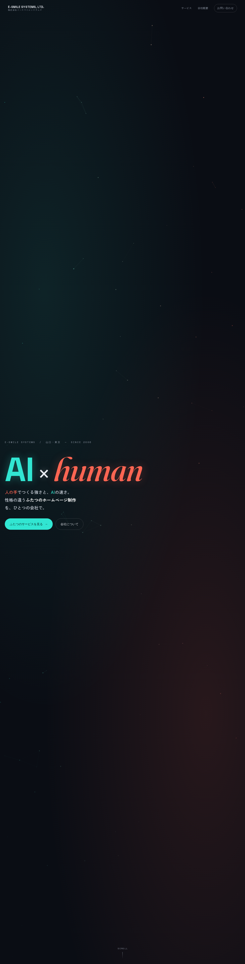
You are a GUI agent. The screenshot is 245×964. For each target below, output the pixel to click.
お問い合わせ (225, 8)
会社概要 (203, 8)
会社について (69, 524)
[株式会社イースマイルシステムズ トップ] (26, 8)
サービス (186, 8)
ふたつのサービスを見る (29, 524)
